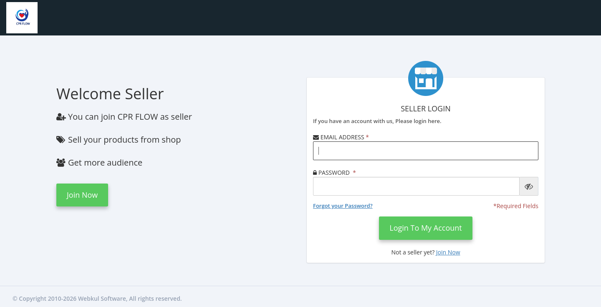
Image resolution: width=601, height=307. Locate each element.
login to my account (425, 228)
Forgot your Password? (343, 205)
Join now (82, 195)
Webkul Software (102, 298)
